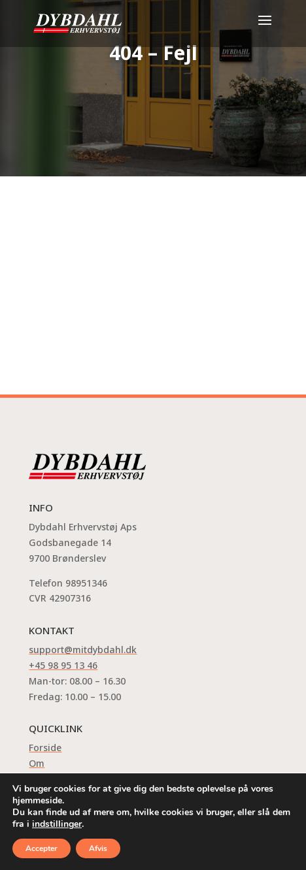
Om (36, 763)
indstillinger (57, 824)
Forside (45, 747)
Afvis (98, 848)
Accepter (42, 848)
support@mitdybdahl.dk (83, 649)
